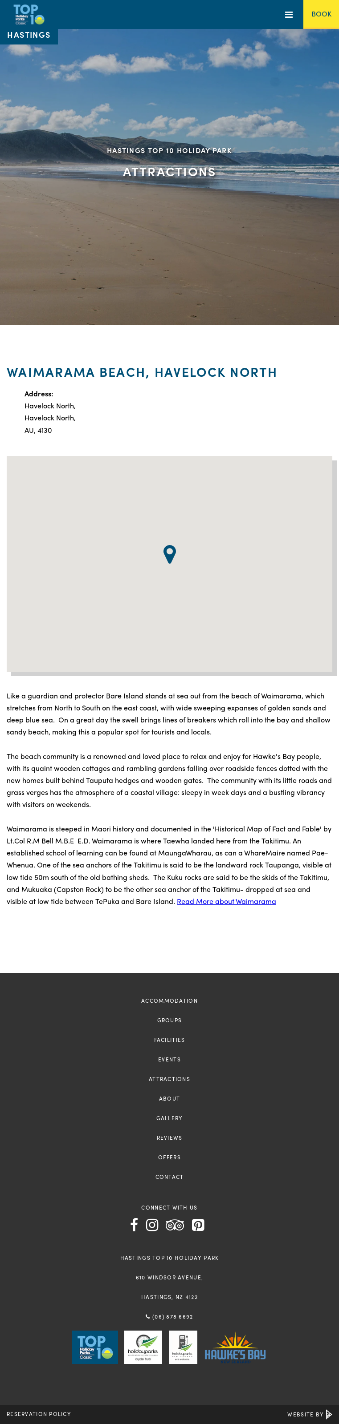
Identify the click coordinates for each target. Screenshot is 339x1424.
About (169, 1098)
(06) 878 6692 (169, 1316)
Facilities (169, 1040)
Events (169, 1059)
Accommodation (169, 1000)
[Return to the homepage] (29, 22)
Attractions (169, 1079)
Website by (309, 1414)
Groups (169, 1020)
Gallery (169, 1118)
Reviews (170, 1138)
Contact (169, 1177)
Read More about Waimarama (226, 901)
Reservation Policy (39, 1414)
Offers (169, 1157)
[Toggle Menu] (289, 14)
